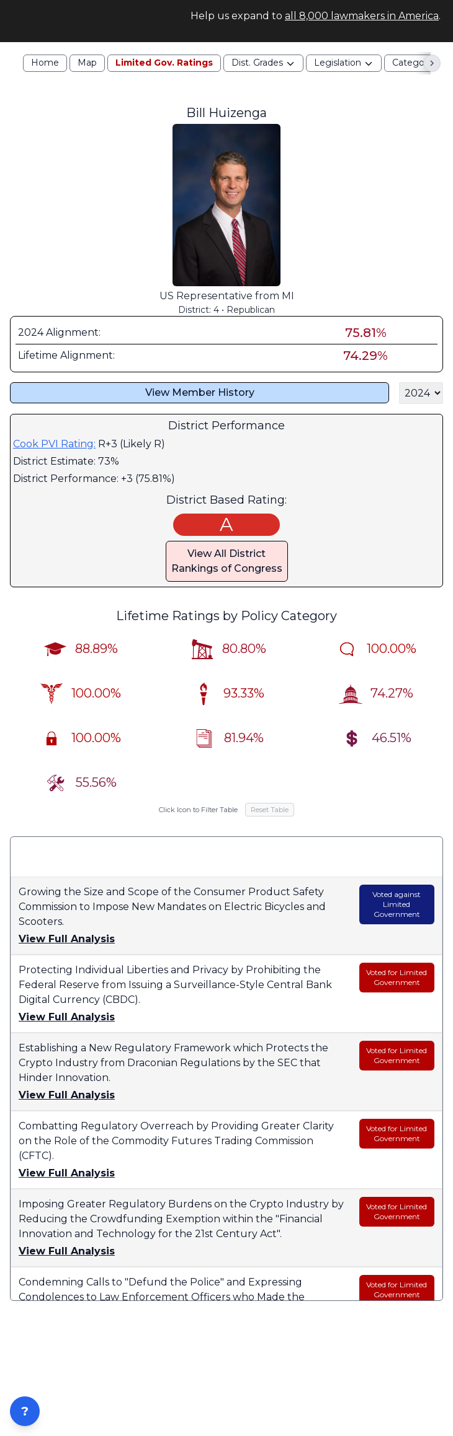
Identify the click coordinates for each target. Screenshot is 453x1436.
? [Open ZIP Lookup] (25, 1411)
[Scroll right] (432, 78)
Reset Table (270, 825)
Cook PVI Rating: (54, 459)
